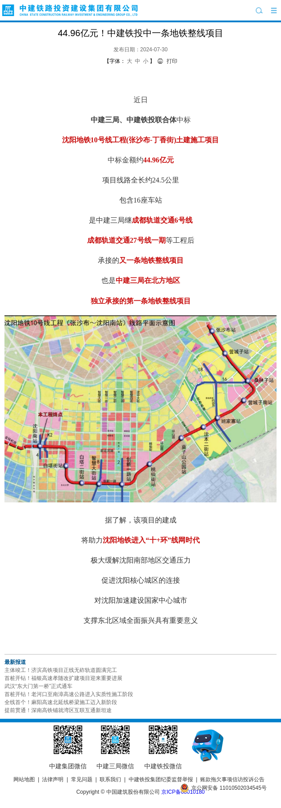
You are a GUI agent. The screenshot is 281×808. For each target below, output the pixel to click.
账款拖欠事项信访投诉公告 (232, 779)
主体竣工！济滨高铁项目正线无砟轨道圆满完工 (60, 670)
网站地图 (24, 779)
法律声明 (52, 779)
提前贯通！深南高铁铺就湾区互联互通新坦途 (58, 710)
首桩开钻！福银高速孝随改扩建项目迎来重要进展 (63, 678)
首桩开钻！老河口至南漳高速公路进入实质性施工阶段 (68, 694)
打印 (172, 61)
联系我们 (110, 779)
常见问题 (81, 779)
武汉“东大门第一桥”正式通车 (38, 686)
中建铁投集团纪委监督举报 (161, 779)
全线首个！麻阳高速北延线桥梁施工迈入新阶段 (60, 702)
